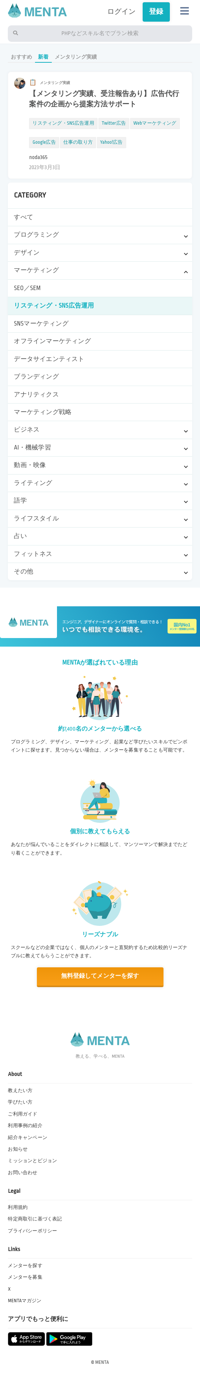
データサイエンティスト (49, 359)
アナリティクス (36, 394)
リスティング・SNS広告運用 (54, 305)
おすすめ (21, 57)
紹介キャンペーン (27, 1137)
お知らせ (18, 1149)
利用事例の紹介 (25, 1125)
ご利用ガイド (22, 1114)
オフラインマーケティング (52, 341)
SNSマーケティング (41, 323)
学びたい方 (20, 1102)
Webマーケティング (155, 123)
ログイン (121, 11)
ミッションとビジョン (32, 1160)
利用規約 (18, 1207)
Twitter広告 (114, 123)
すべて (23, 217)
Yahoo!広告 (111, 142)
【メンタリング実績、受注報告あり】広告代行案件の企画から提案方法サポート (104, 99)
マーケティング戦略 (43, 412)
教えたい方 (20, 1090)
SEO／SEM (27, 288)
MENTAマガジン (24, 1300)
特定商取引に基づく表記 (35, 1219)
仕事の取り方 (78, 142)
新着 (43, 57)
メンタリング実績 (76, 57)
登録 (156, 11)
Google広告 (43, 142)
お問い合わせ (22, 1172)
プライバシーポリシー (32, 1231)
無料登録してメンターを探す (100, 976)
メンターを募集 (25, 1277)
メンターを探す (25, 1265)
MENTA (102, 1362)
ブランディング (36, 376)
